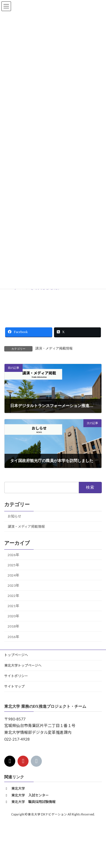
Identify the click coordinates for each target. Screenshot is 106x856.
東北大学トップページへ (23, 665)
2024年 (13, 575)
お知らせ (14, 516)
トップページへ (16, 655)
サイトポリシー (16, 676)
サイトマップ (14, 686)
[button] (14, 788)
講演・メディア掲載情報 (54, 348)
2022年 (13, 596)
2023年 (13, 585)
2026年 (13, 554)
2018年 (13, 626)
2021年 (13, 606)
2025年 (13, 565)
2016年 (13, 636)
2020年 (13, 616)
